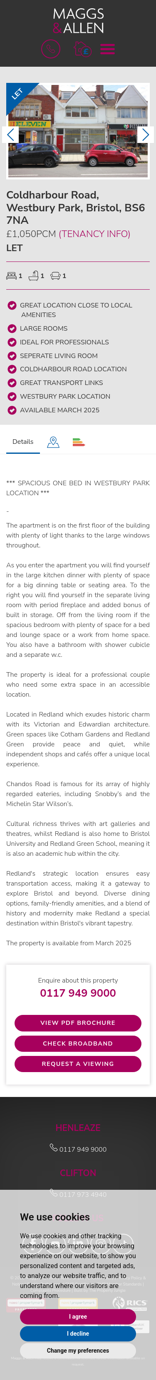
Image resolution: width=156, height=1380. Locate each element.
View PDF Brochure (78, 1023)
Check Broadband (78, 1043)
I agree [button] (78, 1316)
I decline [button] (78, 1333)
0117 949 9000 (78, 993)
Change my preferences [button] (78, 1350)
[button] (82, 49)
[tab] (53, 442)
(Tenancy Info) (94, 234)
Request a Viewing (78, 1064)
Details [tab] (23, 441)
